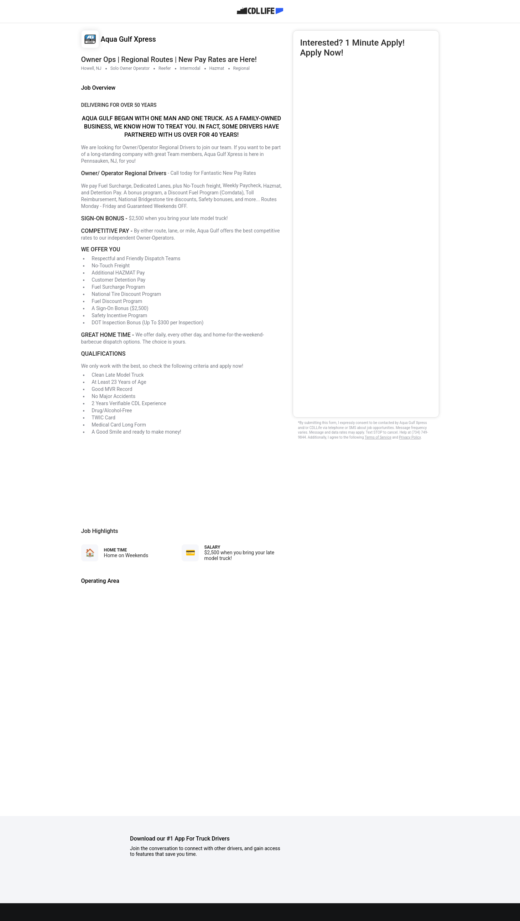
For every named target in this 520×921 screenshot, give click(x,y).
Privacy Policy (410, 437)
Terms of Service (378, 437)
